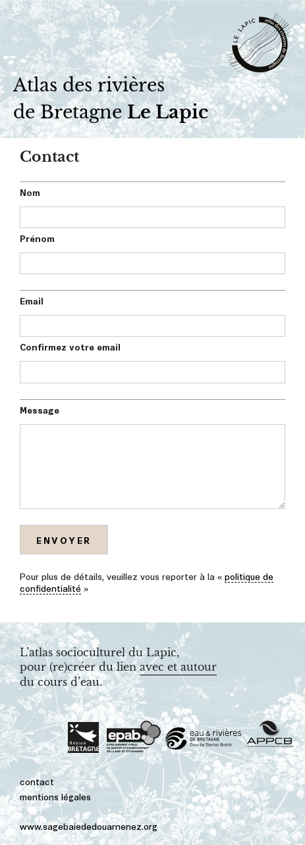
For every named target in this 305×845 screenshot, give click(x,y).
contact (37, 781)
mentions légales (55, 796)
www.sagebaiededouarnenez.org (88, 825)
